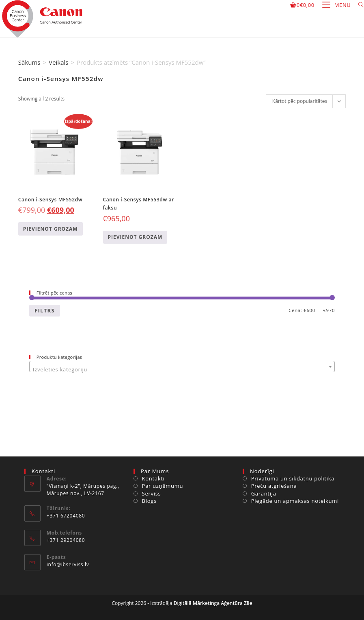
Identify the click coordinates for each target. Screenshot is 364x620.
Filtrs (44, 310)
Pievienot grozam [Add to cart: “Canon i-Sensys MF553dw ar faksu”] (135, 237)
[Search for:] (358, 5)
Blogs (149, 501)
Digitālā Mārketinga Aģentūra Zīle (213, 603)
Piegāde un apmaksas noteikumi (295, 501)
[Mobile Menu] (334, 5)
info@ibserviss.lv (68, 564)
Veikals (58, 62)
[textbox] (182, 369)
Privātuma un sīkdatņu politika (292, 478)
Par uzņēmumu (162, 486)
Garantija (263, 493)
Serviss (151, 493)
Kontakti (153, 478)
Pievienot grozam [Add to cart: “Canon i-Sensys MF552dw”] (50, 228)
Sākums (29, 62)
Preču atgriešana (274, 486)
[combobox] (182, 366)
